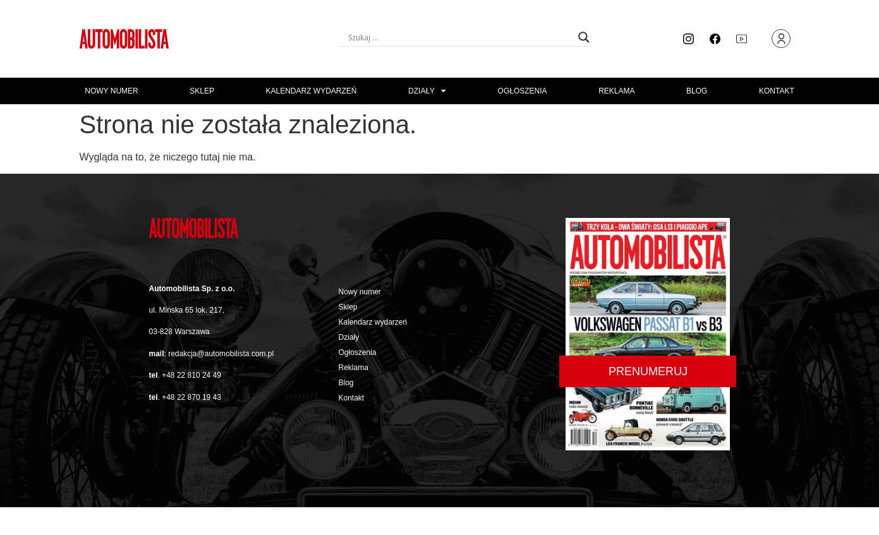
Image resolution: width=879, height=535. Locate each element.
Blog (696, 91)
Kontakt (776, 91)
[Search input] (460, 37)
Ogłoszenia (522, 91)
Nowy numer (111, 91)
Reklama (616, 91)
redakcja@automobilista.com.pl (221, 353)
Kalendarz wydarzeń (310, 91)
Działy (427, 91)
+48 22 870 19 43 (191, 397)
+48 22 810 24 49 (191, 375)
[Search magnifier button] (584, 37)
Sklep (202, 91)
